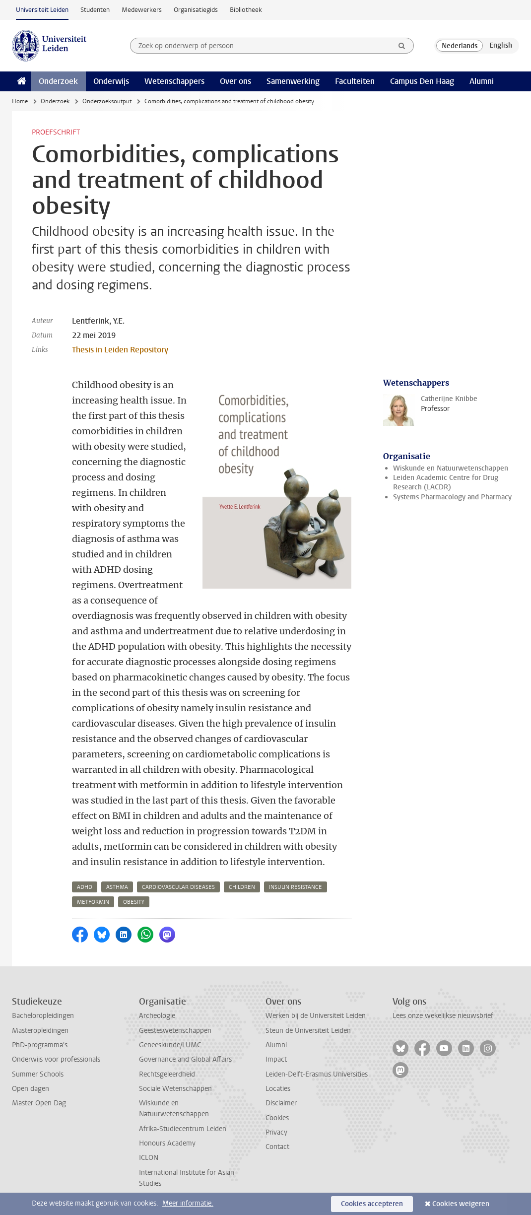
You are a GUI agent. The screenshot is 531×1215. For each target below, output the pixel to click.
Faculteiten (355, 81)
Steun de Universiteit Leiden (308, 1030)
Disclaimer (281, 1103)
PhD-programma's (39, 1045)
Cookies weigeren (460, 1204)
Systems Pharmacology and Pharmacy (452, 497)
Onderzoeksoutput (107, 101)
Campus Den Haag (422, 81)
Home (20, 101)
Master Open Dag (39, 1103)
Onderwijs (111, 81)
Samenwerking (293, 81)
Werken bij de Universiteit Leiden (316, 1015)
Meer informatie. (187, 1203)
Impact (276, 1059)
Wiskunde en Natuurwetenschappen (450, 468)
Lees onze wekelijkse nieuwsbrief (443, 1015)
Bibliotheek (246, 9)
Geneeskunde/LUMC (170, 1045)
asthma (117, 887)
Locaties (278, 1088)
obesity (133, 902)
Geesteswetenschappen (175, 1030)
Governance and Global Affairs (185, 1059)
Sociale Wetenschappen (175, 1088)
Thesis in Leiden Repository (120, 349)
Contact (277, 1146)
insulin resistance (295, 887)
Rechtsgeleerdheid (167, 1074)
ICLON (148, 1157)
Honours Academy (167, 1143)
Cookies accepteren (372, 1204)
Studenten (95, 9)
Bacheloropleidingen (43, 1015)
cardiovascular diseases (178, 887)
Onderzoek (58, 81)
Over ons (235, 81)
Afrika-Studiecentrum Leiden (182, 1129)
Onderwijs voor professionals (56, 1059)
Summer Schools (38, 1074)
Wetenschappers (174, 81)
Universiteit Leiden (42, 9)
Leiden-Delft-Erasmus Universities (317, 1074)
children (242, 887)
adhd (84, 887)
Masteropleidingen (40, 1030)
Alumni (481, 81)
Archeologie (157, 1015)
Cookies (277, 1118)
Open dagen (30, 1088)
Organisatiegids (196, 9)
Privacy (276, 1132)
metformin (93, 902)
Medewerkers (142, 9)
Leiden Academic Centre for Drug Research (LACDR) (445, 482)
